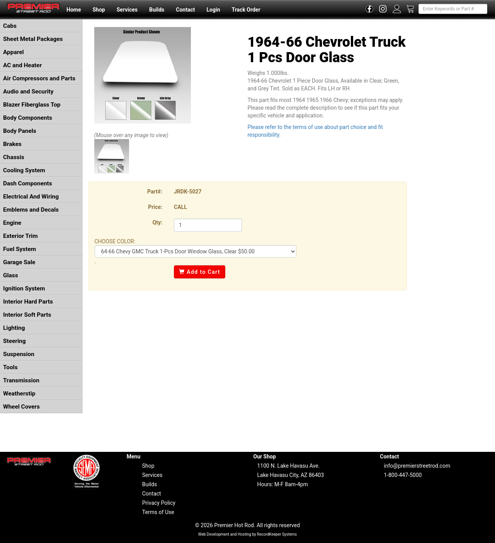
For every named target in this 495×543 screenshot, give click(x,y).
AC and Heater (22, 65)
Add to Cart (199, 272)
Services (127, 10)
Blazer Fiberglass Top (32, 104)
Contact (185, 10)
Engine (12, 222)
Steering (14, 341)
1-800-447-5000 (403, 475)
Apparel (13, 52)
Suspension (18, 354)
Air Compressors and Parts (39, 78)
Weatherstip (19, 393)
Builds (156, 10)
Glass (10, 275)
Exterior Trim (20, 235)
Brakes (12, 144)
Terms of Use (158, 512)
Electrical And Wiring (31, 196)
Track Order (245, 10)
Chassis (13, 157)
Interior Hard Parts (28, 301)
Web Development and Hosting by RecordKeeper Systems (247, 534)
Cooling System (24, 170)
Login (213, 10)
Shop (98, 10)
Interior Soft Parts (27, 314)
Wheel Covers (21, 406)
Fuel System (19, 249)
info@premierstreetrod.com (417, 466)
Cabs (10, 25)
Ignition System (24, 288)
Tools (10, 367)
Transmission (21, 380)
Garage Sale (19, 262)
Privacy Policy (158, 503)
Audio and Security (28, 91)
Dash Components (27, 183)
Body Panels (19, 130)
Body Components (27, 117)
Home (73, 10)
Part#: (154, 191)
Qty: (157, 222)
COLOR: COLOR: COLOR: (195, 251)
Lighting (14, 327)
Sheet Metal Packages (33, 39)
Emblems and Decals (31, 209)
